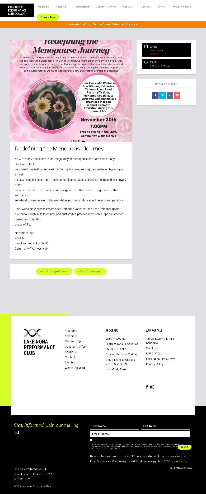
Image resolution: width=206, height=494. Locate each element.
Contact (146, 6)
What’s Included (182, 6)
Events (161, 6)
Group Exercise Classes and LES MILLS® (120, 362)
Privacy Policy (154, 364)
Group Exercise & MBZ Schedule (160, 340)
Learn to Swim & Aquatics (121, 343)
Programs (43, 6)
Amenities (62, 6)
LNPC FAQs (153, 353)
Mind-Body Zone (115, 369)
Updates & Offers (106, 6)
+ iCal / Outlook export (90, 271)
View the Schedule (124, 24)
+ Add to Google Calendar (54, 271)
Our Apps (152, 348)
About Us (128, 6)
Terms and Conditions (112, 449)
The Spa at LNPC (116, 349)
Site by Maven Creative (181, 468)
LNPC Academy (115, 338)
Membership (82, 6)
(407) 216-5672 (22, 479)
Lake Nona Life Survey (160, 358)
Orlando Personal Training (121, 354)
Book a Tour (48, 17)
